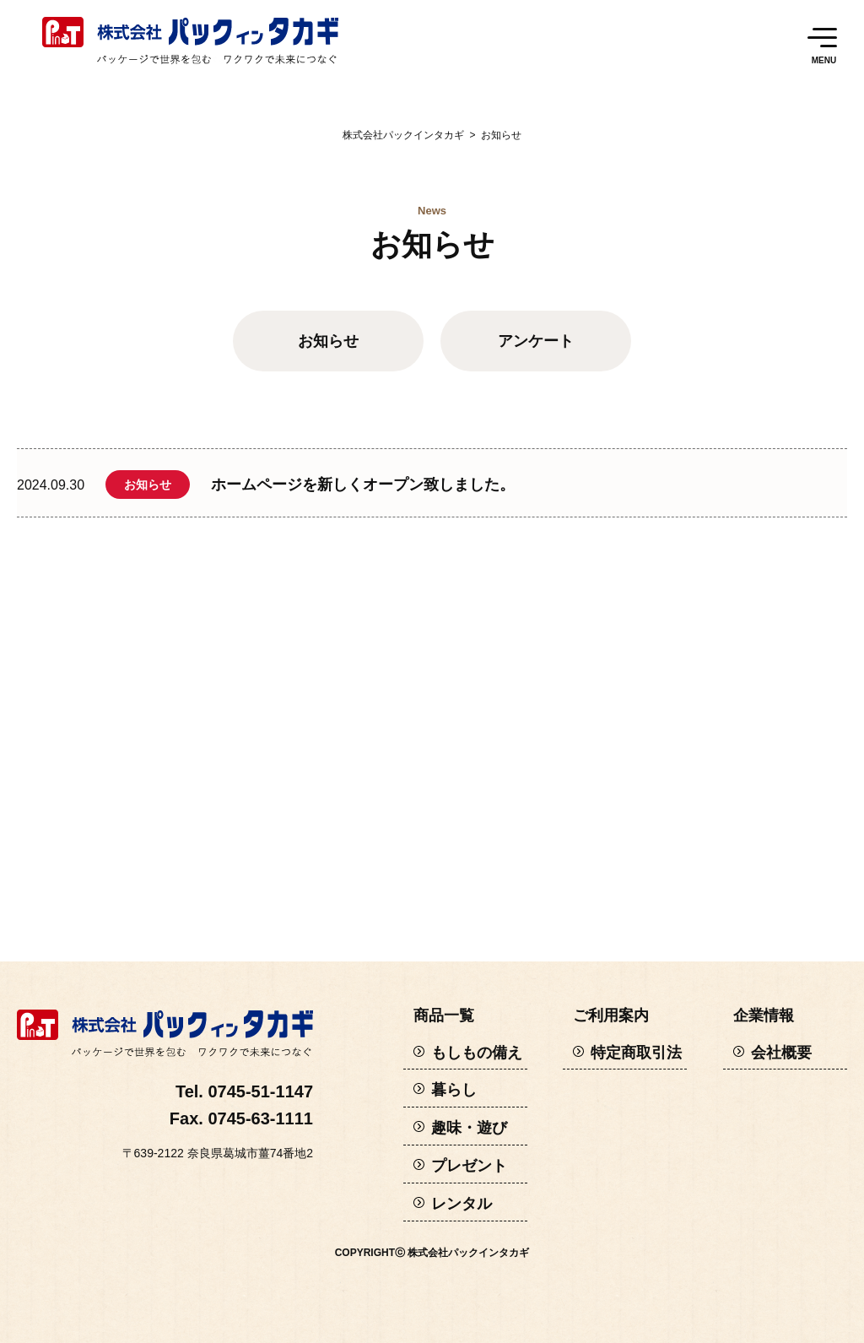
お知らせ (492, 135)
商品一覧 (443, 1015)
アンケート (536, 341)
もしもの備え (476, 1052)
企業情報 (763, 1015)
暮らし (454, 1089)
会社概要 (781, 1052)
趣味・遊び (469, 1127)
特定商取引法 (636, 1052)
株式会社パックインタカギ (403, 135)
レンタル (461, 1203)
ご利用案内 (611, 1015)
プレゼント (469, 1165)
